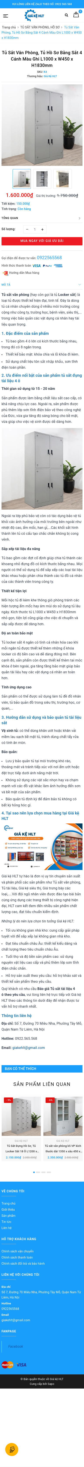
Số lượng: (8, 229)
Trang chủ (8, 1203)
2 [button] (38, 1172)
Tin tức (6, 1222)
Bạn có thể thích (20, 1069)
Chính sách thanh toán (17, 1257)
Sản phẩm (9, 1215)
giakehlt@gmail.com (28, 1048)
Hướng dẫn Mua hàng (21, 273)
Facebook (15, 1346)
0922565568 (49, 257)
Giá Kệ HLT (21, 1140)
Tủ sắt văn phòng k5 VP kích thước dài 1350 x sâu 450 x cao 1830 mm (63, 1151)
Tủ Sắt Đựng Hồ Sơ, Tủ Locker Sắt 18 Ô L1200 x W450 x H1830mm (21, 1151)
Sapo (51, 1383)
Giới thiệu (8, 1209)
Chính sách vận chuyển (18, 1251)
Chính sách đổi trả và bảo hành (23, 1263)
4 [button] (49, 1172)
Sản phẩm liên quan (42, 1084)
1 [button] (34, 1172)
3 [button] (43, 1172)
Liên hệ (7, 1228)
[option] (42, 125)
